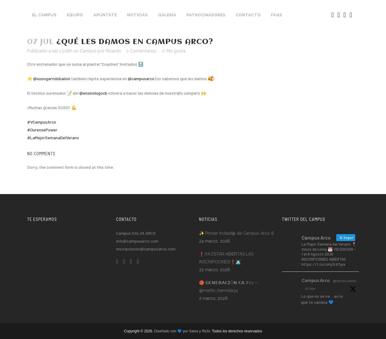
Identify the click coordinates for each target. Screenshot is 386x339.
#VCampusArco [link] (41, 121)
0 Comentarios (141, 51)
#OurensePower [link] (42, 129)
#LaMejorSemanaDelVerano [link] (53, 137)
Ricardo (113, 51)
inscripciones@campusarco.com (146, 248)
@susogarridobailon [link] (51, 78)
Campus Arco (316, 280)
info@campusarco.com (137, 240)
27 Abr (310, 289)
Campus (88, 51)
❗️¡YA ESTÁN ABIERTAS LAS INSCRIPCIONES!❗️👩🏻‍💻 (226, 258)
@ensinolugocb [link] (93, 93)
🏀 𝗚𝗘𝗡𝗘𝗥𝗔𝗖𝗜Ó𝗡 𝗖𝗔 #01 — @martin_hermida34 (228, 286)
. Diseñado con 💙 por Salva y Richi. (182, 331)
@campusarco (344, 281)
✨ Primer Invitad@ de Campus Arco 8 (236, 233)
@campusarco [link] (141, 78)
